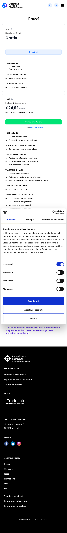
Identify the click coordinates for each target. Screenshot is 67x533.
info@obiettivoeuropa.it (15, 374)
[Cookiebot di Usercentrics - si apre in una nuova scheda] (52, 212)
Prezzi (6, 474)
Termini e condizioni (13, 496)
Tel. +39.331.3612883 (13, 384)
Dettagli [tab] (30, 219)
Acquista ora (36, 127)
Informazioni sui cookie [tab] (53, 219)
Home (7, 464)
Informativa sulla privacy (15, 501)
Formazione (9, 478)
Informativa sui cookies (15, 506)
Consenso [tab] (11, 219)
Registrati (33, 52)
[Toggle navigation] (62, 5)
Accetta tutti (33, 301)
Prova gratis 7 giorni (33, 122)
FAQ (6, 488)
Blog (6, 483)
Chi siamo (9, 469)
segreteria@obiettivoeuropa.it (18, 379)
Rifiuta (33, 318)
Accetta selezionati (33, 310)
